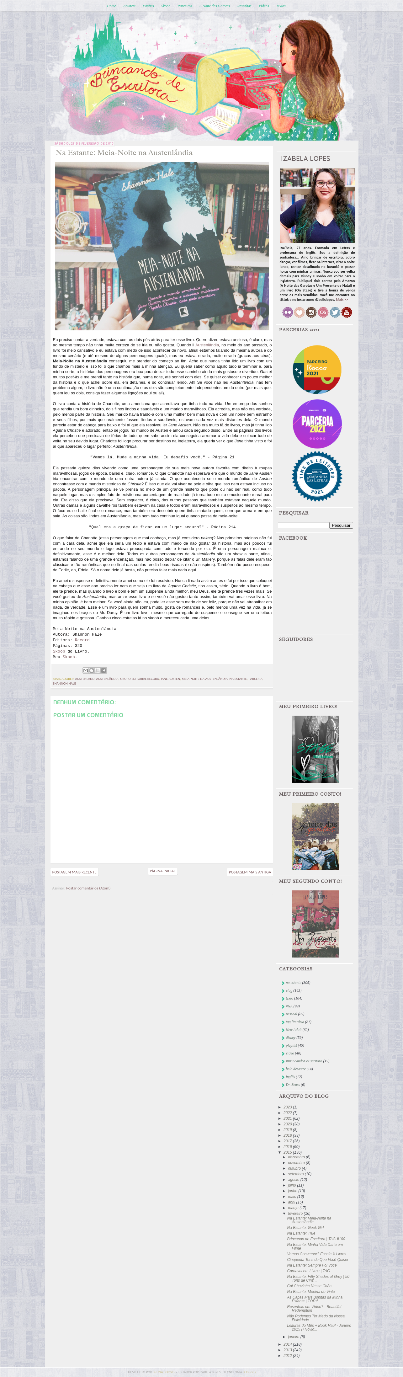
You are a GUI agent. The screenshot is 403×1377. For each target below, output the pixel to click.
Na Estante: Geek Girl (305, 1227)
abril (292, 1202)
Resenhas (244, 6)
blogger (249, 1372)
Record (82, 640)
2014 (288, 1344)
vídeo (290, 1053)
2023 (288, 1107)
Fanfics (148, 6)
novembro (297, 1163)
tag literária (295, 1022)
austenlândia (107, 679)
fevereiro (296, 1213)
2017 (288, 1141)
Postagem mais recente (74, 872)
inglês (290, 1077)
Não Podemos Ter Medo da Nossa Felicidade (316, 1318)
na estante (238, 679)
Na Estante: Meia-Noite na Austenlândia (309, 1220)
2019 (288, 1130)
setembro (296, 1174)
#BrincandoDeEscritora (304, 1061)
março (294, 1208)
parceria (255, 679)
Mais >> (342, 299)
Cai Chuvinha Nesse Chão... (310, 1286)
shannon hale (64, 683)
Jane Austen (170, 679)
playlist (291, 1045)
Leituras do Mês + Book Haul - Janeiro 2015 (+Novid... (319, 1327)
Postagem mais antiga (250, 872)
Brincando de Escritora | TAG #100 (316, 1239)
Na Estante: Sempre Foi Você (312, 1265)
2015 (288, 1152)
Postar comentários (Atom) (88, 888)
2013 (288, 1350)
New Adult (294, 1029)
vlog (289, 990)
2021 (288, 1118)
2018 (288, 1135)
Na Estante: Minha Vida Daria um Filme (315, 1246)
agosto (294, 1179)
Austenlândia (207, 345)
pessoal (291, 1014)
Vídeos (264, 6)
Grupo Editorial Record (139, 679)
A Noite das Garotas (214, 6)
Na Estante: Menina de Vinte (311, 1291)
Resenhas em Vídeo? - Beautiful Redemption (314, 1309)
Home (111, 6)
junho (293, 1191)
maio (292, 1196)
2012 (288, 1355)
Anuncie (129, 6)
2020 (288, 1124)
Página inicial (163, 870)
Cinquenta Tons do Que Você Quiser (317, 1259)
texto (289, 998)
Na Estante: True (301, 1233)
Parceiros (185, 6)
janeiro (294, 1337)
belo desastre (296, 1069)
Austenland (84, 679)
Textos (280, 6)
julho (292, 1185)
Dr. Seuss (293, 1084)
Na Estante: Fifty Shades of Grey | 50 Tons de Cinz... (318, 1278)
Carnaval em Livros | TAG (308, 1271)
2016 (288, 1147)
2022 (288, 1113)
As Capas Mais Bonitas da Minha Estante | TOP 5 (314, 1299)
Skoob (165, 6)
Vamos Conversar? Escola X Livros (316, 1254)
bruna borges (164, 1372)
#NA (289, 1006)
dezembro (297, 1157)
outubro (295, 1168)
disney (291, 1037)
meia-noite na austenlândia (205, 679)
